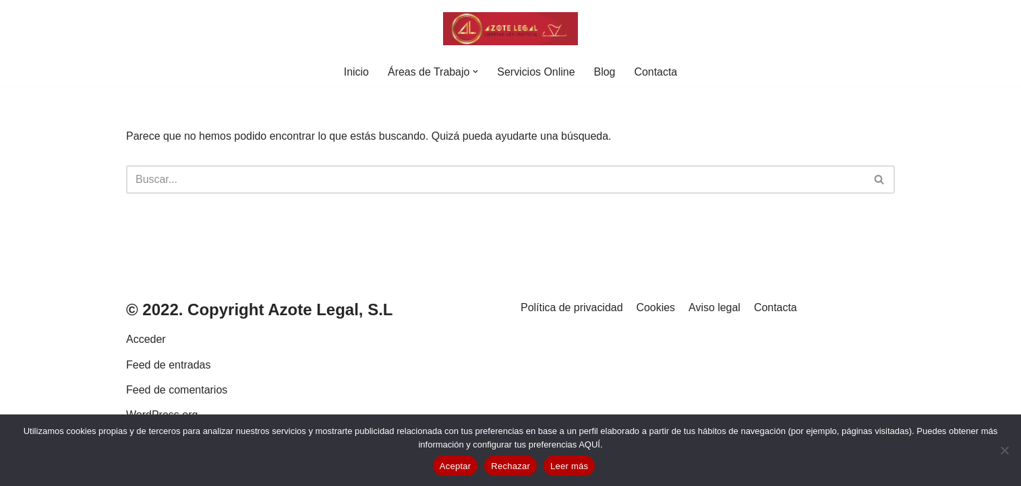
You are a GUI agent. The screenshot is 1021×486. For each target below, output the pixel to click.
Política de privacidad (572, 329)
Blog (605, 72)
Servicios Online (536, 72)
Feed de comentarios (176, 411)
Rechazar (510, 466)
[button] (475, 71)
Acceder (146, 361)
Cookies (656, 329)
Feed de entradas (168, 386)
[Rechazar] (1004, 450)
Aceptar (455, 466)
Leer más (569, 466)
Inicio (355, 72)
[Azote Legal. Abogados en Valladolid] (510, 28)
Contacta (656, 72)
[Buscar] (495, 179)
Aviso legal (715, 329)
